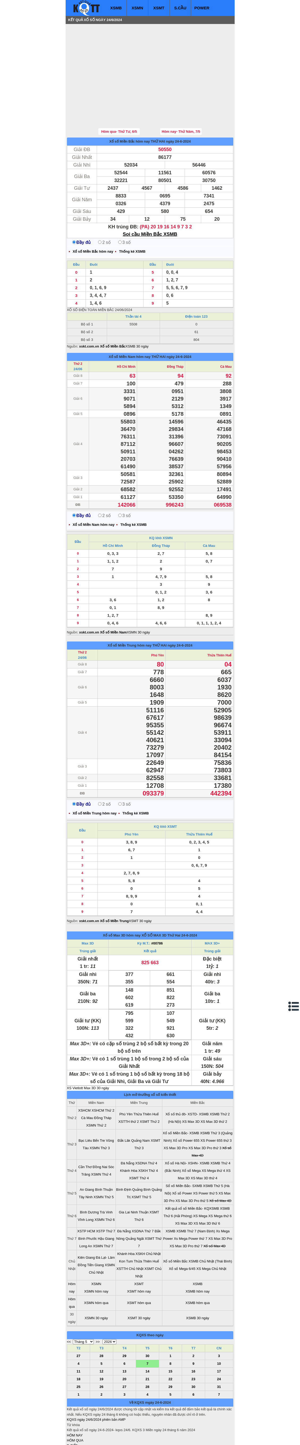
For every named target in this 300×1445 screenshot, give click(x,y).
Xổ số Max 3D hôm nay (122, 903)
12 (101, 1339)
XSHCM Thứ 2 (103, 1078)
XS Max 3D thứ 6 (206, 1191)
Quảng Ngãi (134, 1207)
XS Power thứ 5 (205, 1161)
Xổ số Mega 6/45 (182, 1237)
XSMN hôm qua (96, 1271)
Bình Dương (89, 1180)
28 (101, 1324)
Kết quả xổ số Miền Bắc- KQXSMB (192, 1176)
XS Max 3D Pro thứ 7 (186, 1214)
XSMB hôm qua (197, 1271)
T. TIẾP (72, 1414)
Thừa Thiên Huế (220, 623)
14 (147, 1339)
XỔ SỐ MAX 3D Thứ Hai (161, 903)
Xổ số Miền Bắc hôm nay (129, 109)
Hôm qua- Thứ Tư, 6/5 (119, 100)
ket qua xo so (166, 1437)
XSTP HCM (86, 1199)
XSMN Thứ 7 (103, 1214)
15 (170, 1339)
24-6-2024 (189, 903)
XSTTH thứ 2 (129, 1090)
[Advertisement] (107, 60)
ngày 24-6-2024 (178, 109)
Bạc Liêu (85, 1109)
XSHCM (84, 1078)
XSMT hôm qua (139, 1271)
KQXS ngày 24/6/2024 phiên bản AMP (96, 1388)
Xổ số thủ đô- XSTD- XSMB (187, 1082)
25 (78, 1355)
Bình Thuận (104, 1158)
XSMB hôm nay (197, 1259)
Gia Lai (124, 1180)
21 (147, 1347)
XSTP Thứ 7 (105, 1199)
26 (101, 1355)
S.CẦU (180, 8)
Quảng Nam (140, 1109)
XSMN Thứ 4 (101, 1142)
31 (219, 1355)
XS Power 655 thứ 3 (215, 1109)
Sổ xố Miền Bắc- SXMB (184, 1154)
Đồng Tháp (175, 335)
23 (193, 1347)
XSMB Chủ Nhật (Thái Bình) (210, 1229)
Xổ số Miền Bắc (175, 1229)
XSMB (116, 8)
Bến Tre (99, 1109)
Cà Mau (226, 335)
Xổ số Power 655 (186, 1109)
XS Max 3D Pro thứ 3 (204, 1116)
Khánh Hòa (128, 1139)
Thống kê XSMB (132, 219)
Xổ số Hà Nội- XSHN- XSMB (187, 1131)
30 (147, 1324)
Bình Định (123, 1158)
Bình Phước (87, 1207)
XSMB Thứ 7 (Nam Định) (195, 1199)
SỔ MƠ (72, 1424)
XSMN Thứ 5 (104, 1165)
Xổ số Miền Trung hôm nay (129, 613)
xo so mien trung (141, 1437)
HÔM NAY (75, 1403)
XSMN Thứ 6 (105, 1188)
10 (219, 1332)
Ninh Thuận (140, 1180)
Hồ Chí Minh (126, 335)
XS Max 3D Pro (176, 1116)
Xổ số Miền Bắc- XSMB (181, 1101)
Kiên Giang (86, 1226)
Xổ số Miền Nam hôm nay (129, 325)
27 (78, 1324)
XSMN (137, 8)
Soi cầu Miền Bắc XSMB (150, 202)
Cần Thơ (85, 1135)
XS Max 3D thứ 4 (204, 1146)
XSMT (158, 8)
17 (219, 1339)
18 (78, 1347)
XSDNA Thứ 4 (146, 1131)
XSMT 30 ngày (140, 889)
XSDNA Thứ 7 (143, 1199)
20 (124, 1347)
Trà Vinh (106, 1180)
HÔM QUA (75, 1408)
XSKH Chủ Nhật (148, 1222)
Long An (85, 1214)
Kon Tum (126, 1229)
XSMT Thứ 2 (149, 1090)
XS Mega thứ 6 (220, 1184)
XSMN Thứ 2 (96, 1093)
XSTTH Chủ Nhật (129, 1237)
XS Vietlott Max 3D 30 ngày (88, 1056)
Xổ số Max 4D (220, 1169)
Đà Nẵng (127, 1131)
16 (193, 1339)
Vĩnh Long (86, 1188)
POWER (201, 8)
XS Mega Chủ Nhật (211, 1237)
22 (170, 1347)
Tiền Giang (95, 1233)
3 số (124, 210)
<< (69, 1310)
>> (98, 1310)
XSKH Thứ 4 (148, 1139)
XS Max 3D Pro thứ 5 (191, 1169)
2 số (104, 210)
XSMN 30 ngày (138, 600)
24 (219, 1347)
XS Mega (200, 1184)
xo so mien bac (88, 1437)
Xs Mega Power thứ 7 (190, 1207)
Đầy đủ (81, 210)
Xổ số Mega (191, 1139)
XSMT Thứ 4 (139, 1146)
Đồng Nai (100, 1135)
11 (78, 1339)
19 (101, 1347)
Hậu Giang (106, 1207)
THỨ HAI (158, 109)
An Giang (87, 1158)
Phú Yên (157, 623)
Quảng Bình (141, 1158)
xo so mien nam (114, 1437)
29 (124, 1324)
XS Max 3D (191, 1090)
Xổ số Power (182, 1161)
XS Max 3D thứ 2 (214, 1090)
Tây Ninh (85, 1165)
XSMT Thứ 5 (141, 1165)
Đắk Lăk (124, 1109)
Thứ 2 (78, 332)
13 (124, 1339)
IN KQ (71, 1429)
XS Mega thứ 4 (213, 1139)
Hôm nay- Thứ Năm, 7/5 (181, 100)
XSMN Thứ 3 (100, 1116)
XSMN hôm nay (96, 1259)
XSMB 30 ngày (137, 314)
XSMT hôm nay (139, 1259)
